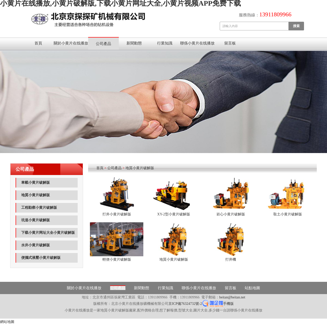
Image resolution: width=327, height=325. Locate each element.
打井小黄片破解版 (116, 214)
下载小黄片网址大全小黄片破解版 (48, 233)
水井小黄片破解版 (35, 245)
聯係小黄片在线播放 (197, 43)
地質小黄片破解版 (35, 195)
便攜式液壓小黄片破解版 (41, 258)
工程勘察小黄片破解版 (39, 208)
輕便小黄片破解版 (116, 259)
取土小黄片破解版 (287, 214)
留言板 (230, 43)
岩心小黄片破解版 (230, 214)
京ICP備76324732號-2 (185, 304)
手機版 (228, 304)
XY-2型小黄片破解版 (173, 214)
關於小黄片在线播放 (71, 43)
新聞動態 (134, 43)
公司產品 (103, 44)
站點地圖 (252, 288)
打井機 (230, 259)
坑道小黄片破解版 (35, 220)
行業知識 (164, 43)
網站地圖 (7, 322)
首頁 (38, 43)
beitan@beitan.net (232, 297)
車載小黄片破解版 (35, 182)
